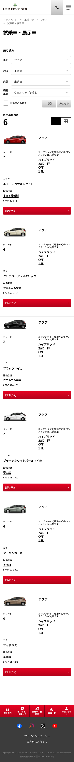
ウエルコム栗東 (12, 288)
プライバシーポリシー (37, 736)
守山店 (7, 472)
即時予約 (37, 211)
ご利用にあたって (37, 742)
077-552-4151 (11, 292)
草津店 (7, 657)
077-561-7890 (11, 662)
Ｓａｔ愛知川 (11, 195)
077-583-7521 (11, 477)
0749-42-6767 (11, 200)
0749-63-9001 (11, 569)
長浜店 (7, 565)
